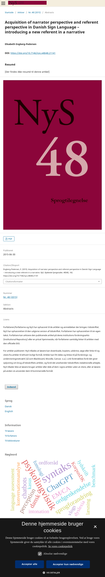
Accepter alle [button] (29, 564)
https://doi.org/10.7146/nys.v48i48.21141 (33, 53)
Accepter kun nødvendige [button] (68, 564)
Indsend (11, 386)
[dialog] (52, 547)
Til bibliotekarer (12, 440)
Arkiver (21, 12)
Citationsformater (14, 281)
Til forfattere (11, 435)
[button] (52, 573)
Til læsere (9, 430)
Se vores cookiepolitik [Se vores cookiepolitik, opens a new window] (60, 546)
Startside (9, 12)
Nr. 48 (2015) (34, 12)
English (9, 411)
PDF (10, 238)
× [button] (95, 528)
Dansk (8, 406)
